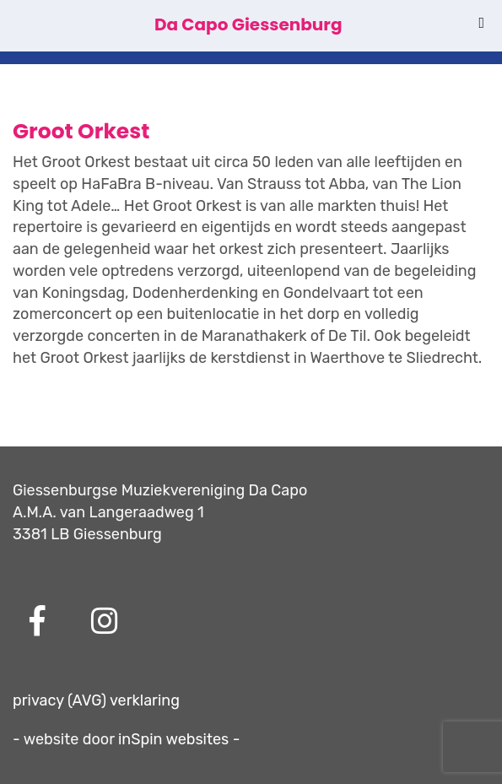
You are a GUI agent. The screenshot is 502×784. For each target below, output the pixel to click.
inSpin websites (173, 739)
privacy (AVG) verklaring (96, 700)
